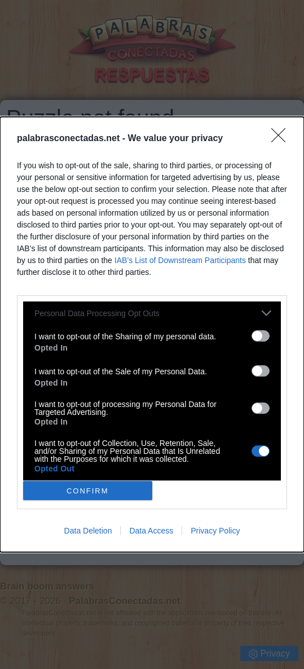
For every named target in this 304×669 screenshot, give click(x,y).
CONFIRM (88, 491)
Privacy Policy (215, 530)
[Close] (282, 139)
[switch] (261, 336)
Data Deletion (88, 530)
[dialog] (152, 334)
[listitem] (152, 313)
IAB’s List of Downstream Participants (180, 260)
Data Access (151, 530)
